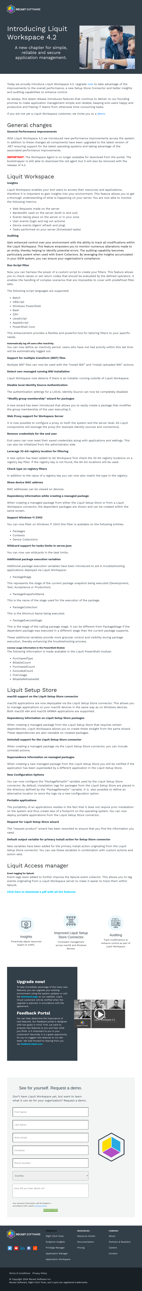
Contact (113, 1253)
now (91, 84)
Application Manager (57, 1253)
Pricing (80, 1247)
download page (29, 996)
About (112, 1236)
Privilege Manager (55, 1247)
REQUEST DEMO (51, 1210)
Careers (113, 1247)
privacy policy (41, 1206)
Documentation (85, 1242)
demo (101, 113)
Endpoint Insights (55, 1242)
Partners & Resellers (120, 1242)
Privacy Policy (39, 1273)
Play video (99, 1014)
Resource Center (86, 1236)
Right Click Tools (55, 1236)
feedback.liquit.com (31, 1044)
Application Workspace (58, 1259)
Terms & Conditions (19, 1273)
